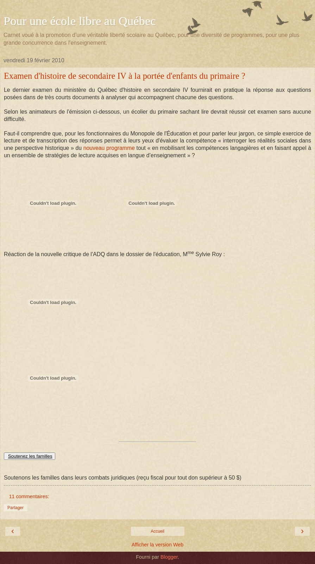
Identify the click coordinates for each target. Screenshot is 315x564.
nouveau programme (109, 148)
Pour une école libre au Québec (80, 20)
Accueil (157, 531)
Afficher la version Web (157, 544)
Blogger (169, 557)
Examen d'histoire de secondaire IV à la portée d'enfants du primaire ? (124, 76)
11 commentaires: (29, 496)
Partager (15, 507)
